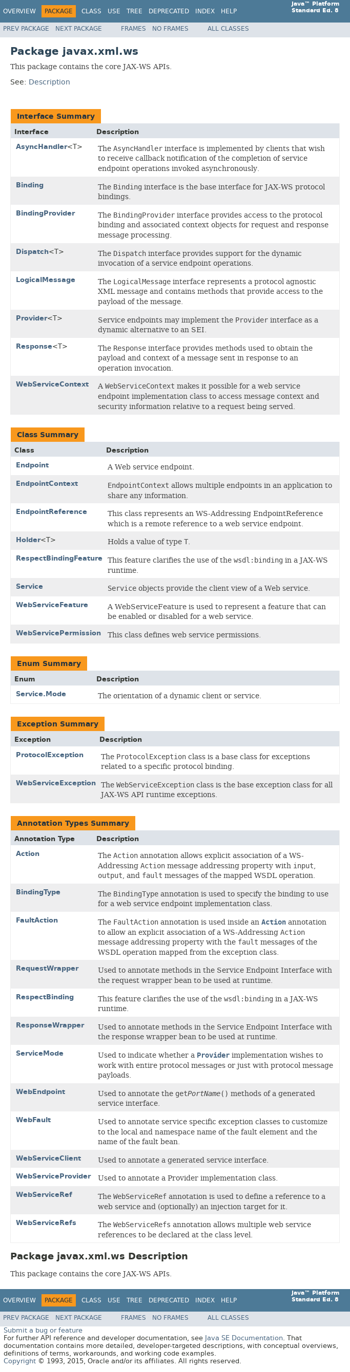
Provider (31, 318)
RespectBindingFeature (59, 558)
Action (27, 854)
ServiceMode (40, 1053)
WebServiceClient (48, 1158)
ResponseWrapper (50, 1025)
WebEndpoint (40, 1092)
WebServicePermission (58, 633)
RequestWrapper (47, 968)
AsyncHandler (41, 147)
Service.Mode (41, 694)
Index (205, 11)
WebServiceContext (52, 384)
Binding (30, 185)
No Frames (170, 28)
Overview (19, 11)
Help (229, 11)
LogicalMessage (45, 280)
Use (114, 11)
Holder (28, 540)
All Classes (228, 28)
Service (29, 586)
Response (34, 346)
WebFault (33, 1120)
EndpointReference (51, 512)
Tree (134, 11)
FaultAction (37, 920)
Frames (133, 28)
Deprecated (169, 11)
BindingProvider (45, 213)
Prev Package (26, 28)
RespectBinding (45, 997)
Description (49, 82)
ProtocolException (50, 755)
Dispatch (32, 251)
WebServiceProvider (53, 1176)
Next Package (78, 28)
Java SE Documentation (244, 1338)
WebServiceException (56, 783)
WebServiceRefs (46, 1223)
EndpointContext (47, 483)
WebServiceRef (44, 1194)
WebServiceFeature (52, 605)
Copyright (20, 1361)
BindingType (38, 892)
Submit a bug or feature (43, 1330)
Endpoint (32, 465)
